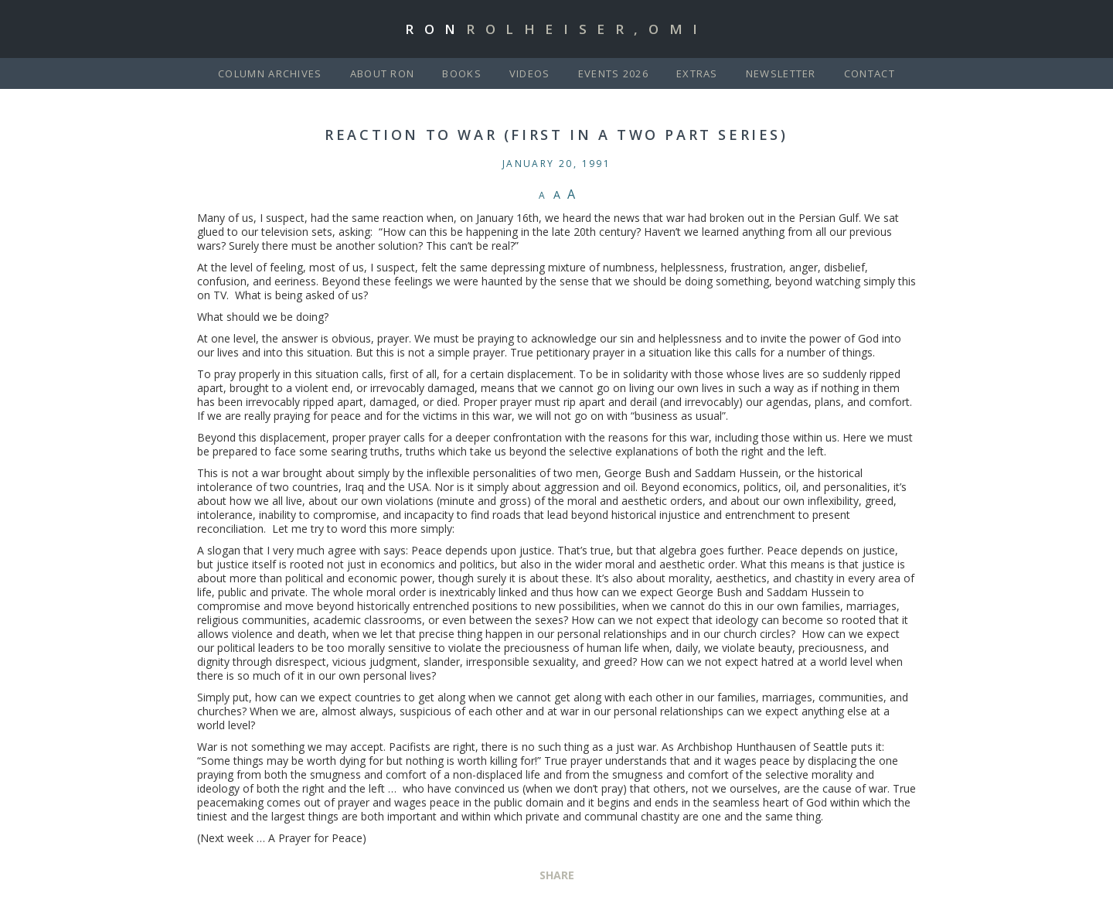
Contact (869, 73)
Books (462, 73)
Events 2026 (613, 73)
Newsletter (781, 73)
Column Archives (270, 73)
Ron (556, 29)
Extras (697, 73)
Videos (529, 73)
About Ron (382, 73)
